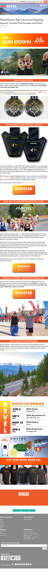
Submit (44, 548)
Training (2, 524)
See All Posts (25, 510)
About (1, 519)
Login (40, 1)
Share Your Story (28, 519)
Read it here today (10, 350)
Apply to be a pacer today (29, 182)
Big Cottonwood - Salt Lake (30, 533)
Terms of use (3, 533)
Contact (2, 523)
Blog (1, 528)
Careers (2, 532)
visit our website (4, 178)
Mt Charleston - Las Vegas (30, 537)
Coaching (2, 526)
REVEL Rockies (19, 92)
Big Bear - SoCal (28, 535)
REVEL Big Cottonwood (31, 92)
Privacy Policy (3, 535)
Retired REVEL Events (29, 538)
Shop (1, 521)
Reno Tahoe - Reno (28, 532)
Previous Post (17, 510)
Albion (20, 234)
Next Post (32, 510)
